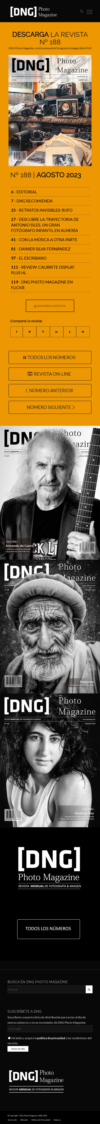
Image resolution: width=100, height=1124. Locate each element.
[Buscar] (80, 12)
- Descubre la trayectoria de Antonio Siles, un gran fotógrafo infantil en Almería (45, 225)
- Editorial (24, 191)
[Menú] (88, 12)
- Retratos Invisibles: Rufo (41, 210)
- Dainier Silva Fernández (40, 248)
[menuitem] (80, 12)
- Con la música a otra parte (44, 239)
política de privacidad (51, 1038)
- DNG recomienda (32, 200)
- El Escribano (28, 258)
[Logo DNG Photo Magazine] (41, 12)
